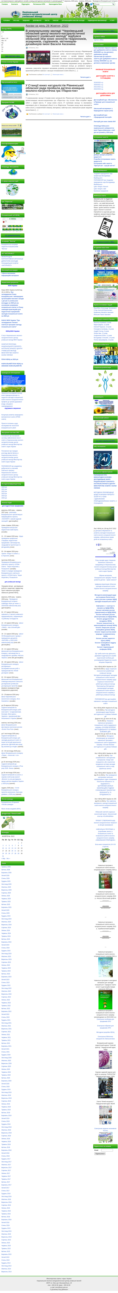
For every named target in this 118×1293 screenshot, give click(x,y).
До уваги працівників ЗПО (105, 441)
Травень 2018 (6, 1144)
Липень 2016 (5, 1208)
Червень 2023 (6, 968)
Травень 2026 (6, 867)
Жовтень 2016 (6, 1199)
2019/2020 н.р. (98, 82)
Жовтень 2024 (6, 922)
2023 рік (4, 493)
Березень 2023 (6, 977)
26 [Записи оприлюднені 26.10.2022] (9, 853)
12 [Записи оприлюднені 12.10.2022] (9, 848)
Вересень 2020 (6, 1063)
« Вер (3, 858)
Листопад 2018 (6, 1127)
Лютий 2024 (5, 945)
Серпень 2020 (6, 1066)
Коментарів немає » (58, 74)
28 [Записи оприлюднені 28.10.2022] (15, 853)
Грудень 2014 (5, 1263)
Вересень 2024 (6, 925)
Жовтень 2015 (6, 1234)
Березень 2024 (6, 942)
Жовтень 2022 (6, 991)
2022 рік (4, 491)
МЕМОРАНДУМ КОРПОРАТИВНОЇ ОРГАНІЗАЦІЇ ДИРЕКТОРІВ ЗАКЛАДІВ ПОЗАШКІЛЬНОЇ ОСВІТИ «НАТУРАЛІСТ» (12, 261)
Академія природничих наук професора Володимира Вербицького (103, 176)
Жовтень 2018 (6, 1130)
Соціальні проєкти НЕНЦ (105, 242)
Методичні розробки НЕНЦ (105, 1032)
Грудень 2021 (5, 1020)
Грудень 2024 (5, 916)
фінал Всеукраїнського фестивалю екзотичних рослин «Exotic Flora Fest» (11, 727)
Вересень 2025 (6, 890)
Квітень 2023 (5, 974)
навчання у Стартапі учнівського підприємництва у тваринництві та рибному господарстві (12, 616)
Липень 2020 (5, 1069)
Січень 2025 (5, 913)
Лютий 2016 (5, 1222)
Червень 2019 (6, 1107)
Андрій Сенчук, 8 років (101, 331)
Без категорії (46, 74)
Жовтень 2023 (6, 956)
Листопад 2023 (6, 953)
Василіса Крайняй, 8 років (102, 322)
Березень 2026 (6, 872)
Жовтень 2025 (6, 887)
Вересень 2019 (6, 1098)
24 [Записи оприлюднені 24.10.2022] (3, 853)
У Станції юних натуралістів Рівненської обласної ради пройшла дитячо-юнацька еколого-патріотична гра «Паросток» (55, 88)
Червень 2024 (6, 933)
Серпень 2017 (6, 1170)
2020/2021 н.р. (98, 85)
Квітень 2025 (5, 904)
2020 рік (4, 487)
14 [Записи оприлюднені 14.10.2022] (15, 848)
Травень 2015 (6, 1248)
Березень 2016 (6, 1219)
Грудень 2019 (5, 1089)
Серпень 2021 (6, 1032)
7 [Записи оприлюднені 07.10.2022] (15, 845)
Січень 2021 (5, 1052)
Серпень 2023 (6, 962)
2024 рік (4, 496)
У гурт (112, 20)
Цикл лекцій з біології (101, 186)
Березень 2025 (6, 907)
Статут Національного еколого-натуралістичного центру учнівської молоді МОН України (11, 338)
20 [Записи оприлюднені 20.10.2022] (12, 851)
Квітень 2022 (5, 1008)
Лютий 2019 (5, 1118)
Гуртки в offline (98, 40)
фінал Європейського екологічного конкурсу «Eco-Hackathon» (10, 699)
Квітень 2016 (5, 1217)
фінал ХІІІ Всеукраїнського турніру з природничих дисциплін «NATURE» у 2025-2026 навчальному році (12, 638)
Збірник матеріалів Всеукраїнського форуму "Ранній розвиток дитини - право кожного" (105, 578)
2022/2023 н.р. (98, 89)
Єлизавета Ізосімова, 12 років (104, 329)
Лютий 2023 (5, 979)
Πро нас (16, 20)
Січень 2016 (5, 1225)
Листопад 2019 (6, 1092)
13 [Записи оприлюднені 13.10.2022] (12, 848)
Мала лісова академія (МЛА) (11, 809)
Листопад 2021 (6, 1023)
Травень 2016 (6, 1214)
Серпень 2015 (6, 1240)
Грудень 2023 (5, 951)
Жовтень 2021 (6, 1026)
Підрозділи (26, 4)
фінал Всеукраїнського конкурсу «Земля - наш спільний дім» (12, 625)
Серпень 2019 (6, 1101)
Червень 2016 (6, 1211)
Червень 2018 (6, 1141)
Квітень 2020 (5, 1078)
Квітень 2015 (5, 1251)
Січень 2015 (5, 1260)
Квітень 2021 (5, 1043)
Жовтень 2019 (6, 1095)
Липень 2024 (5, 930)
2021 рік (4, 489)
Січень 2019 (5, 1121)
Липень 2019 (5, 1104)
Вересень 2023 (6, 959)
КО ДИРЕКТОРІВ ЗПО (12, 235)
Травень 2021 (6, 1040)
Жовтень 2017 (6, 1165)
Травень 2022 (6, 1005)
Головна (5, 4)
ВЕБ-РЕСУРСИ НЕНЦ (12, 56)
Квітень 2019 (5, 1112)
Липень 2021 (5, 1034)
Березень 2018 (6, 1150)
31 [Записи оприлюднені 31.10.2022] (3, 856)
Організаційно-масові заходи (73, 20)
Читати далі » (85, 77)
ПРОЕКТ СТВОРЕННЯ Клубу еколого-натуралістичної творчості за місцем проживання (105, 823)
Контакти (14, 4)
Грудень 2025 (5, 881)
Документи (37, 20)
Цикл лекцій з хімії (100, 189)
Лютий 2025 (5, 910)
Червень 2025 (6, 899)
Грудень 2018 (5, 1124)
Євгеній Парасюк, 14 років (102, 327)
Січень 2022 (5, 1017)
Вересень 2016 (6, 1202)
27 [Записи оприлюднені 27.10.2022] (12, 853)
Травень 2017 (6, 1179)
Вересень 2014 (6, 1272)
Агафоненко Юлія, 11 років (103, 335)
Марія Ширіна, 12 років (101, 325)
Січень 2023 (5, 982)
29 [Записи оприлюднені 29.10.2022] (18, 853)
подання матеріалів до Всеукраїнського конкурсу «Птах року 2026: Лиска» (12, 766)
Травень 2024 (6, 936)
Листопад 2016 (6, 1196)
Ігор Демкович (63, 1289)
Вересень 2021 (6, 1029)
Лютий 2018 (5, 1153)
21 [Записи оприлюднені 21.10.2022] (15, 851)
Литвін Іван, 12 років (100, 333)
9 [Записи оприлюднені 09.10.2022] (21, 845)
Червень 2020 (6, 1072)
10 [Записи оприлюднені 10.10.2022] (3, 848)
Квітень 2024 (5, 939)
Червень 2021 (6, 1037)
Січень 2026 (5, 878)
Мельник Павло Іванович (102, 314)
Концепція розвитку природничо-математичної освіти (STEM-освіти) (12, 417)
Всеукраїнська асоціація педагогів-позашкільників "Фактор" (9, 247)
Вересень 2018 (6, 1133)
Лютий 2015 (5, 1257)
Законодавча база (55, 4)
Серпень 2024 (6, 927)
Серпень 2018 (6, 1136)
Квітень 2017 (5, 1182)
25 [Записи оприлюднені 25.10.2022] (6, 853)
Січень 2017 (5, 1191)
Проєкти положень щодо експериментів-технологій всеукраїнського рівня (10, 426)
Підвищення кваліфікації (97, 20)
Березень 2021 (6, 1046)
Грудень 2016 (5, 1193)
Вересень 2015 (6, 1237)
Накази (55, 20)
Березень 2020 (6, 1081)
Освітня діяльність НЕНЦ (105, 31)
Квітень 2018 (5, 1147)
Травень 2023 (6, 971)
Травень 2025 (6, 901)
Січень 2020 (5, 1086)
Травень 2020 (6, 1075)
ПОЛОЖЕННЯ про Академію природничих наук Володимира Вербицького (104, 182)
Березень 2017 (6, 1185)
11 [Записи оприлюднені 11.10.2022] (6, 848)
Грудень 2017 (5, 1159)
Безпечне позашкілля (101, 191)
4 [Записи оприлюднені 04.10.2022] (6, 845)
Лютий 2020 (5, 1084)
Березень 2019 (6, 1115)
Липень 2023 (5, 965)
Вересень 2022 (6, 994)
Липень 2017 (5, 1173)
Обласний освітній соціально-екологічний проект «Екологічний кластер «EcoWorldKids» (105, 814)
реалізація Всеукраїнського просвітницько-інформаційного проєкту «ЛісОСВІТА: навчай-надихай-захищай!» (12, 517)
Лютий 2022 (5, 1014)
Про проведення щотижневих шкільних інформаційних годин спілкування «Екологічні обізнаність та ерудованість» (105, 779)
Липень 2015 (5, 1243)
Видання (26, 20)
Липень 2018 (5, 1139)
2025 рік (4, 498)
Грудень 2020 (5, 1055)
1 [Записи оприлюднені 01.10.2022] (18, 843)
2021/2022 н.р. (98, 87)
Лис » (8, 858)
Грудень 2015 (5, 1228)
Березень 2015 (6, 1254)
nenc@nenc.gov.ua (61, 1287)
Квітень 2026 (5, 870)
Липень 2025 (5, 896)
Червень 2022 (6, 1003)
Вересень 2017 (6, 1167)
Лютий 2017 (5, 1188)
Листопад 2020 (6, 1058)
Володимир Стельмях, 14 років (104, 338)
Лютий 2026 (5, 875)
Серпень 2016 (6, 1205)
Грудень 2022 (5, 985)
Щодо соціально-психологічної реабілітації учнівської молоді (107, 671)
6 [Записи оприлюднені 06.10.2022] (12, 845)
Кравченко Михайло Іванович (103, 312)
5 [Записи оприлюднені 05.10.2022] (9, 845)
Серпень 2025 (6, 893)
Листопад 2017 (6, 1162)
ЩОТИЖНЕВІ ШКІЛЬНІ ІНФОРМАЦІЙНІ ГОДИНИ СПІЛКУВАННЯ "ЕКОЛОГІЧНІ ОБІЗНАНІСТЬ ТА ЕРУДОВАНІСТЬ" (105, 790)
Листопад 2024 (6, 919)
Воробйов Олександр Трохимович (105, 308)
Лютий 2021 (5, 1049)
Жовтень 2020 (6, 1060)
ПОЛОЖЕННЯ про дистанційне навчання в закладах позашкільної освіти (105, 701)
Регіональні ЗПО (39, 4)
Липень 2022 (5, 1000)
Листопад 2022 (6, 988)
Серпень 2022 (6, 997)
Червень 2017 (6, 1176)
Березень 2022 (6, 1011)
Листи (47, 20)
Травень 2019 (6, 1110)
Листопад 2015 (6, 1231)
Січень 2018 (5, 1156)
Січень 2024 (5, 948)
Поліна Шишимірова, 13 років (104, 340)
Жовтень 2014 (6, 1269)
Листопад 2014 (6, 1266)
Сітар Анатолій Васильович (103, 310)
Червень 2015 (6, 1245)
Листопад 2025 (6, 884)
